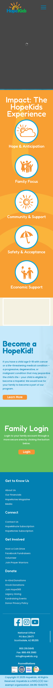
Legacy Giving (13, 594)
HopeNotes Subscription (19, 531)
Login (26, 452)
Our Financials (13, 494)
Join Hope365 (13, 589)
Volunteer (10, 558)
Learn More (14, 397)
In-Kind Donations (15, 580)
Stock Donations (14, 585)
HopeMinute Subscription (19, 526)
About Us (10, 490)
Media (8, 504)
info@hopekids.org (26, 656)
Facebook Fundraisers (18, 553)
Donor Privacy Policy (16, 603)
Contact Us (11, 521)
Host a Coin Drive (15, 548)
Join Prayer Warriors (16, 562)
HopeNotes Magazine (17, 499)
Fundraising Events (16, 598)
